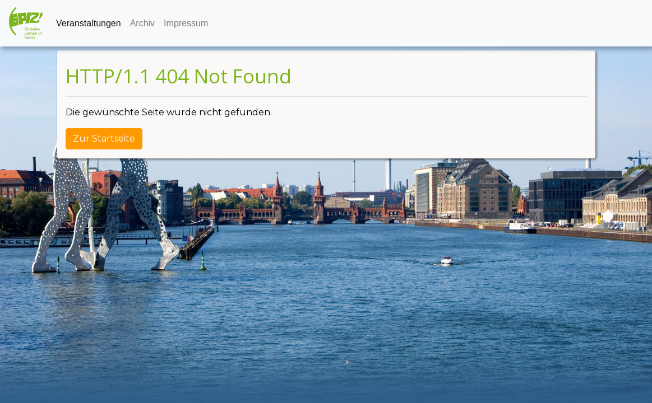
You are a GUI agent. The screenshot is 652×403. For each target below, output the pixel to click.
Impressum (186, 23)
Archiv (142, 23)
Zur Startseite (104, 138)
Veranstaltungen (88, 23)
